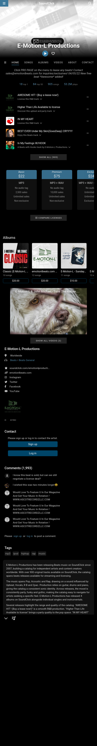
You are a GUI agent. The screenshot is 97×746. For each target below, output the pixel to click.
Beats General (26, 360)
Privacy (79, 723)
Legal (89, 723)
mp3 (7, 553)
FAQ (14, 723)
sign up (18, 536)
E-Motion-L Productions (22, 349)
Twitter (14, 382)
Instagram (15, 377)
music (42, 553)
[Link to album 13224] (45, 263)
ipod (15, 553)
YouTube (15, 391)
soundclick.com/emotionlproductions (31, 368)
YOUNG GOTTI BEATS (53, 671)
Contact (88, 62)
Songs (28, 62)
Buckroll (11, 671)
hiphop (25, 553)
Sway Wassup (31, 671)
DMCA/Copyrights (61, 723)
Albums (43, 62)
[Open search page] (93, 3)
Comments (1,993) (18, 468)
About (72, 62)
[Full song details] (87, 97)
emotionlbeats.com (21, 372)
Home (15, 62)
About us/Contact (29, 723)
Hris (71, 671)
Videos (58, 62)
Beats (13, 360)
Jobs (45, 723)
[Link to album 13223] (16, 263)
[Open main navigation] (4, 3)
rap (34, 553)
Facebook (15, 386)
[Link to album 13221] (74, 263)
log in (30, 536)
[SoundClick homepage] (48, 3)
